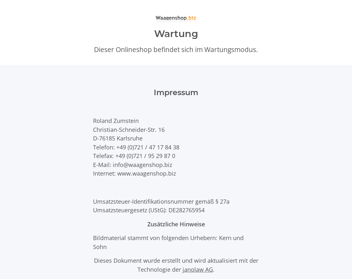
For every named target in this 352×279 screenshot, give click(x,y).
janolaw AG (198, 269)
